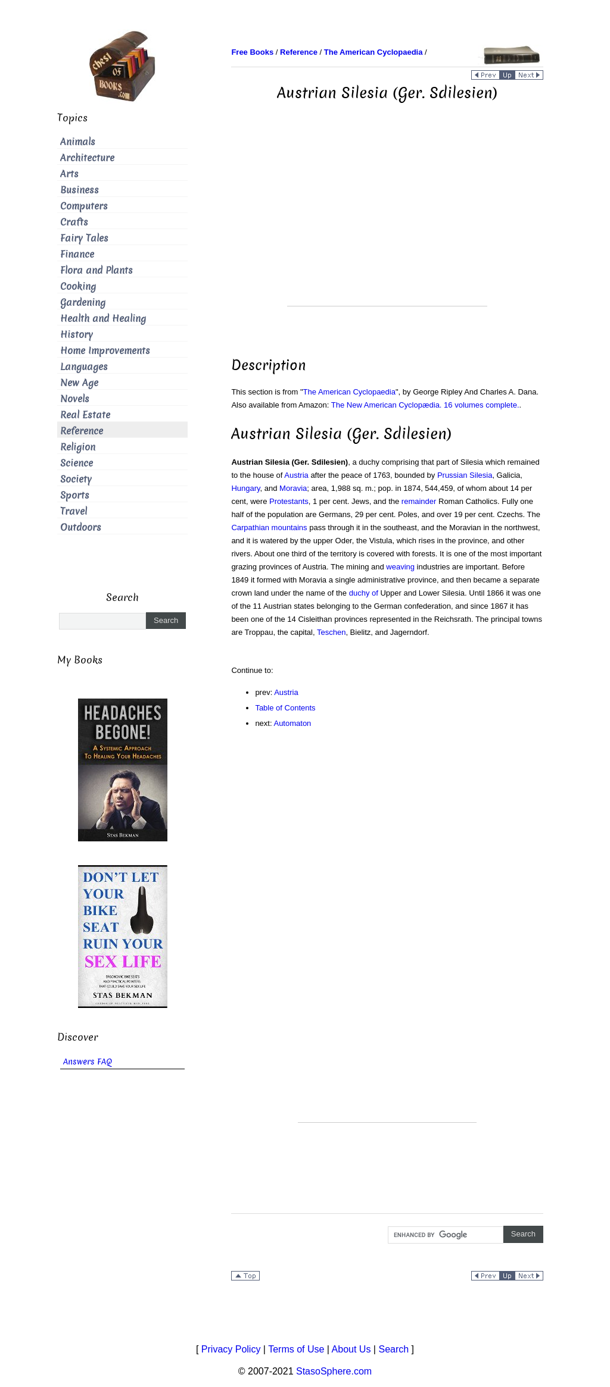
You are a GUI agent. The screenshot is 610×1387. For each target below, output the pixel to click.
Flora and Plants (96, 270)
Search (393, 1349)
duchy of (363, 592)
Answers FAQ (87, 1061)
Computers (84, 206)
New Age (79, 383)
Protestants (289, 501)
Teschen (331, 632)
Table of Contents (285, 707)
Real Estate (85, 415)
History (76, 334)
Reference (81, 431)
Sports (74, 495)
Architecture (87, 158)
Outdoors (80, 527)
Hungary (245, 488)
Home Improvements (105, 351)
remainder (419, 501)
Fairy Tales (84, 238)
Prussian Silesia (465, 475)
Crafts (74, 222)
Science (76, 463)
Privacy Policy (231, 1349)
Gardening (82, 302)
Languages (84, 367)
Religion (77, 447)
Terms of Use (296, 1349)
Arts (69, 174)
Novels (74, 399)
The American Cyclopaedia (349, 391)
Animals (77, 142)
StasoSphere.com (334, 1371)
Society (76, 479)
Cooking (78, 286)
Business (79, 190)
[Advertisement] (387, 222)
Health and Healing (103, 318)
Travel (73, 511)
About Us (351, 1349)
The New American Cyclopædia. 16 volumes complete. (425, 404)
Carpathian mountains (269, 527)
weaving (400, 566)
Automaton (292, 723)
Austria (296, 475)
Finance (77, 254)
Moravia (293, 488)
